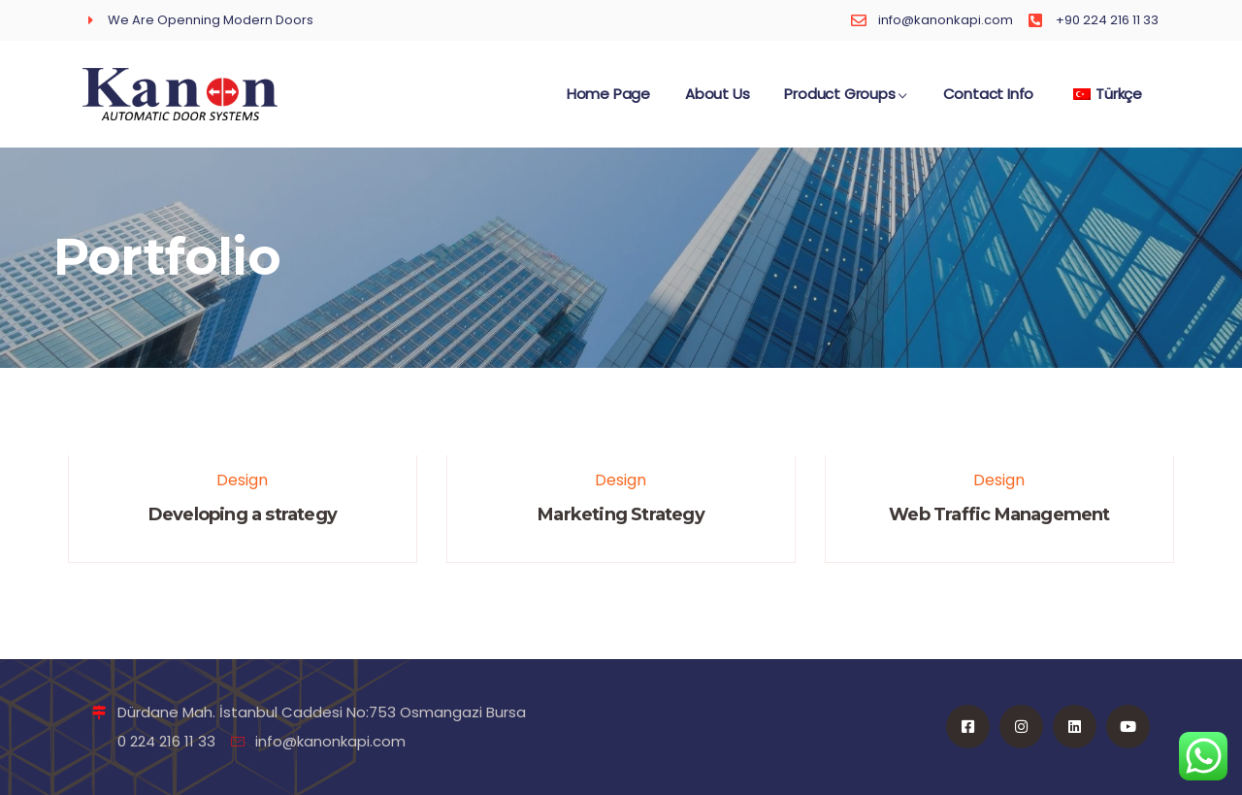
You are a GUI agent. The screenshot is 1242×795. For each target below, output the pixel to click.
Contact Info (988, 103)
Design (242, 480)
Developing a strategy (242, 514)
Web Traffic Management (999, 514)
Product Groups (845, 103)
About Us (717, 103)
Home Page (608, 103)
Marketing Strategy (621, 514)
